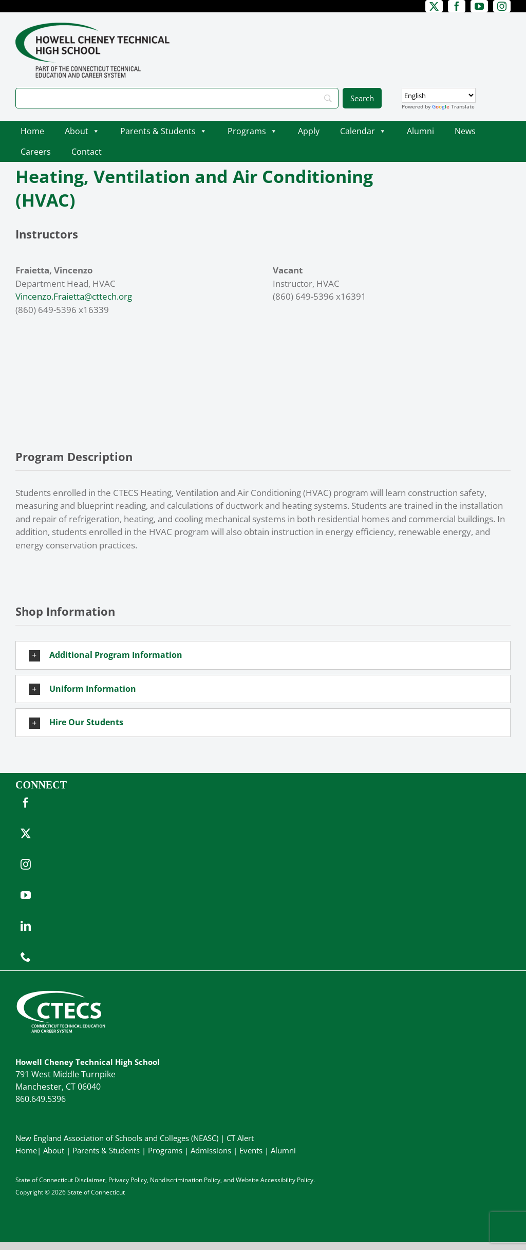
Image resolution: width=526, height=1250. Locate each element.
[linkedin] (26, 926)
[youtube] (479, 6)
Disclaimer (89, 1179)
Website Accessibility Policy (274, 1179)
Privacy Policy (127, 1179)
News (465, 131)
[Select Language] (439, 95)
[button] (263, 655)
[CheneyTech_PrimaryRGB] (92, 27)
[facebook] (456, 6)
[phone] (26, 957)
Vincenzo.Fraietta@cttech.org (73, 296)
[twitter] (434, 6)
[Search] (177, 98)
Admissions (211, 1150)
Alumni (420, 131)
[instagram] (502, 6)
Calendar (363, 131)
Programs (252, 131)
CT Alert (240, 1138)
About (82, 131)
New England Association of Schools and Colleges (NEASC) (116, 1138)
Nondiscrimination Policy (185, 1179)
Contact (86, 151)
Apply (309, 131)
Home (32, 131)
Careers (36, 151)
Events (250, 1150)
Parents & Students (163, 131)
